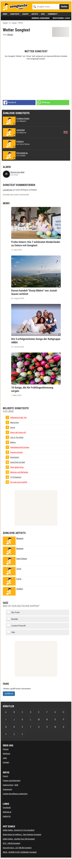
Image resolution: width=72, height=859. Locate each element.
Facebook (7, 807)
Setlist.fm (7, 816)
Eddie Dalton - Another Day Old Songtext (19, 839)
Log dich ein (7, 190)
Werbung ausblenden (40, 18)
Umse (10, 34)
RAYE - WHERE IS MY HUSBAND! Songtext (20, 852)
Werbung (6, 753)
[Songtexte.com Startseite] (16, 7)
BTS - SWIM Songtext (11, 843)
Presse (6, 749)
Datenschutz (8, 785)
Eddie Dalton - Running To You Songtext (18, 830)
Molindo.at (7, 812)
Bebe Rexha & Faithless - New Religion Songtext (22, 834)
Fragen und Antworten (11, 780)
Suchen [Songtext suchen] (64, 6)
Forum (5, 776)
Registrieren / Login (61, 18)
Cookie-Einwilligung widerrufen (15, 794)
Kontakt (6, 762)
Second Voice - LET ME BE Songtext (17, 848)
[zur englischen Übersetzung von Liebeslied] (65, 132)
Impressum (7, 789)
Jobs (5, 758)
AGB (16, 785)
